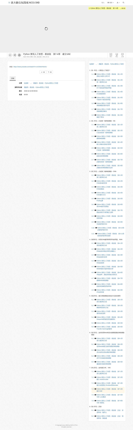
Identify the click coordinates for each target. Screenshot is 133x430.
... (30, 83)
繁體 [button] (111, 2)
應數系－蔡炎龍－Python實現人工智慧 (45, 83)
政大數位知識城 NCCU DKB (23, 2)
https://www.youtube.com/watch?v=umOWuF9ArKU (30, 67)
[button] (118, 2)
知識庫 (26, 83)
